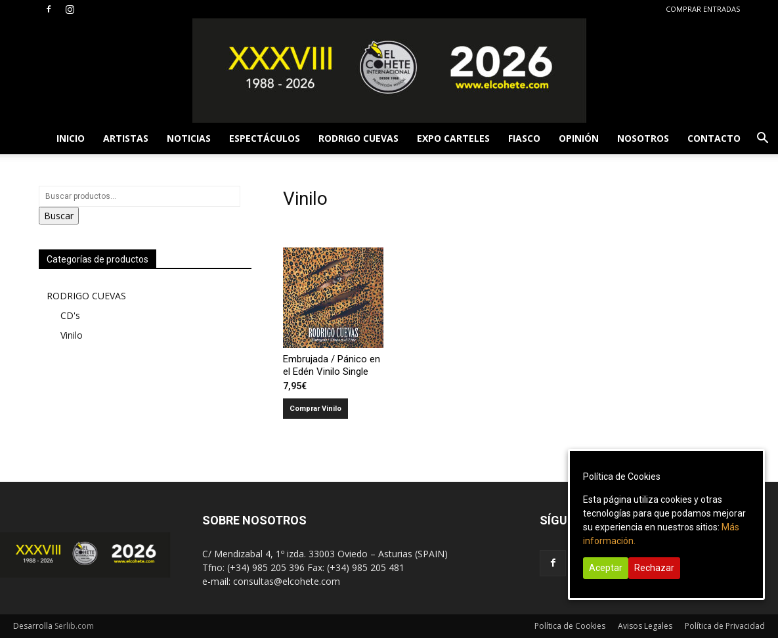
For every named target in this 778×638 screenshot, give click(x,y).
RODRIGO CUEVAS (358, 138)
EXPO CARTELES (453, 138)
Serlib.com (74, 625)
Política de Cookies (569, 625)
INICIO (70, 138)
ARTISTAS (125, 138)
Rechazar (654, 568)
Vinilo (71, 335)
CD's (70, 315)
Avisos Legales (645, 625)
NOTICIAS (189, 138)
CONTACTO (714, 138)
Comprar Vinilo (315, 408)
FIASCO (524, 138)
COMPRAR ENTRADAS (703, 9)
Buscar (59, 215)
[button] (762, 139)
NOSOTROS (643, 138)
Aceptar (605, 568)
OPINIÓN (579, 138)
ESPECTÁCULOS (264, 138)
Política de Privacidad (725, 625)
